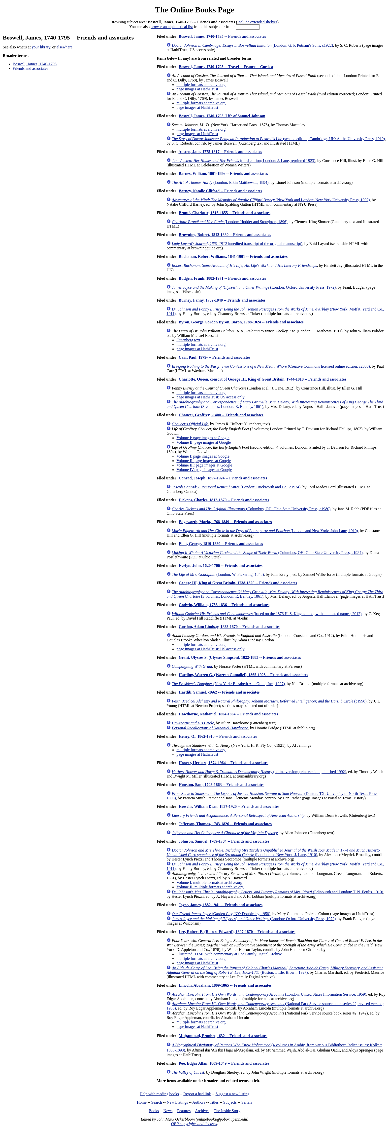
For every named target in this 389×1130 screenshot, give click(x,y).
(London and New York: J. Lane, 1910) (273, 852)
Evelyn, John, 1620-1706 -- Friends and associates (220, 565)
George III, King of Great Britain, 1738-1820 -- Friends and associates (238, 583)
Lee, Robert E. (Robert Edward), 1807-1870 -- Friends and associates (237, 932)
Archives (202, 1111)
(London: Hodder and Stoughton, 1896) (229, 222)
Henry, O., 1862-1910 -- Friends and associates (218, 736)
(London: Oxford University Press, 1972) (254, 287)
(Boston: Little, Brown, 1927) (274, 970)
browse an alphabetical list (172, 27)
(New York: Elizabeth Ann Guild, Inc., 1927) (228, 684)
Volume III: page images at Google (204, 465)
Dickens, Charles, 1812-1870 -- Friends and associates (224, 500)
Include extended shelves (257, 22)
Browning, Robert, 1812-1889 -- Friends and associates (225, 235)
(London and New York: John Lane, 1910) (265, 531)
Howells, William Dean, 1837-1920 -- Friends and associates (229, 806)
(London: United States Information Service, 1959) (269, 994)
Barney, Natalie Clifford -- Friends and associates (220, 191)
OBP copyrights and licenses (194, 1124)
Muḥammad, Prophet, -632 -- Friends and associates (223, 1036)
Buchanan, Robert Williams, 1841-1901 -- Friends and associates (233, 256)
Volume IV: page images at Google (204, 470)
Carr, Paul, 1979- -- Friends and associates (214, 357)
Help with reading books (159, 1094)
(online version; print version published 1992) (259, 772)
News (167, 1111)
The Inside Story (227, 1111)
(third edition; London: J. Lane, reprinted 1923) (243, 160)
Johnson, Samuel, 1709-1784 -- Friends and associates (224, 841)
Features (184, 1111)
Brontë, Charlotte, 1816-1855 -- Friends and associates (224, 213)
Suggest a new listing (232, 1094)
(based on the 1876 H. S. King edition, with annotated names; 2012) (266, 614)
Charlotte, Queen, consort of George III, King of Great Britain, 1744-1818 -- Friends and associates (262, 379)
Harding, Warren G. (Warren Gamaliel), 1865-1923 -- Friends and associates (243, 675)
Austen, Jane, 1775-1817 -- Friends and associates (220, 152)
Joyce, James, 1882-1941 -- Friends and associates (220, 905)
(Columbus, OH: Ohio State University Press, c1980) (251, 509)
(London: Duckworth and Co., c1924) (236, 487)
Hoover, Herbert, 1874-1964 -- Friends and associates (223, 763)
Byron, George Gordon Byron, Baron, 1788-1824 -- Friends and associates (241, 322)
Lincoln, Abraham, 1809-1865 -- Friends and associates (225, 985)
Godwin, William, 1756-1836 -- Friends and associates (224, 605)
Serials (246, 1102)
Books (154, 1111)
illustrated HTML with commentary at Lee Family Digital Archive (229, 954)
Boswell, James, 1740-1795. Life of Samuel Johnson (222, 116)
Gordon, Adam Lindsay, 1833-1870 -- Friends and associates (229, 626)
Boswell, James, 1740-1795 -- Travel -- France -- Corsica (226, 67)
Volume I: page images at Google (202, 438)
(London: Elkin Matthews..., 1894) (220, 182)
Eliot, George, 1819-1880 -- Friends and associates (221, 544)
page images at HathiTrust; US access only (210, 397)
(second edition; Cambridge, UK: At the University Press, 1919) (278, 139)
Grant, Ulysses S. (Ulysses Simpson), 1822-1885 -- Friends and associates (240, 657)
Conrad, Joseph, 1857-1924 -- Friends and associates (223, 478)
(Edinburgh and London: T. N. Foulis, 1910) (277, 892)
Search (156, 1102)
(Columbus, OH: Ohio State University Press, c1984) (267, 552)
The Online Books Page (194, 9)
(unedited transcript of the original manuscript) (237, 243)
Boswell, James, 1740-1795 (35, 64)
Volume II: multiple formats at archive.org (209, 887)
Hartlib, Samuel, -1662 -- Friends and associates (219, 692)
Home (142, 1102)
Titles (214, 1102)
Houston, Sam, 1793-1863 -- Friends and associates (221, 784)
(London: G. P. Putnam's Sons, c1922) (252, 45)
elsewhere (64, 47)
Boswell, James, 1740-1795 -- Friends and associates (222, 36)
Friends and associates (30, 68)
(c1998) (269, 701)
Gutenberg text (188, 340)
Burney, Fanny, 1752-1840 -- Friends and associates (222, 300)
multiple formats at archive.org (201, 84)
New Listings (177, 1102)
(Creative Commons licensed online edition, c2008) (271, 366)
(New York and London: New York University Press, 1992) (271, 200)
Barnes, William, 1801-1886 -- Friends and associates (223, 173)
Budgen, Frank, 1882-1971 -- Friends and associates (222, 278)
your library (41, 47)
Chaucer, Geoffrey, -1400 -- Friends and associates (221, 415)
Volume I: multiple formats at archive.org (209, 882)
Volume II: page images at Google (203, 442)
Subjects (230, 1102)
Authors (198, 1102)
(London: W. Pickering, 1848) (218, 574)
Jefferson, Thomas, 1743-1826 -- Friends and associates (225, 824)
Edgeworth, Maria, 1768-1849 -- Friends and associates (225, 522)
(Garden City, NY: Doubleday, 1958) (221, 914)
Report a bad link (197, 1094)
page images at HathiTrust (197, 89)
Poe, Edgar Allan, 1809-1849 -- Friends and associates (224, 1063)
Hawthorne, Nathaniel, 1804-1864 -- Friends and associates (228, 714)
